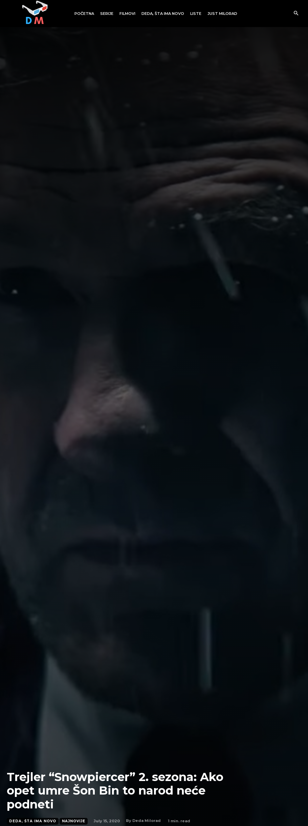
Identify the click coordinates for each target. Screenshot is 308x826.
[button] (296, 14)
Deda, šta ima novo (33, 821)
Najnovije (74, 821)
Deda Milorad (146, 820)
